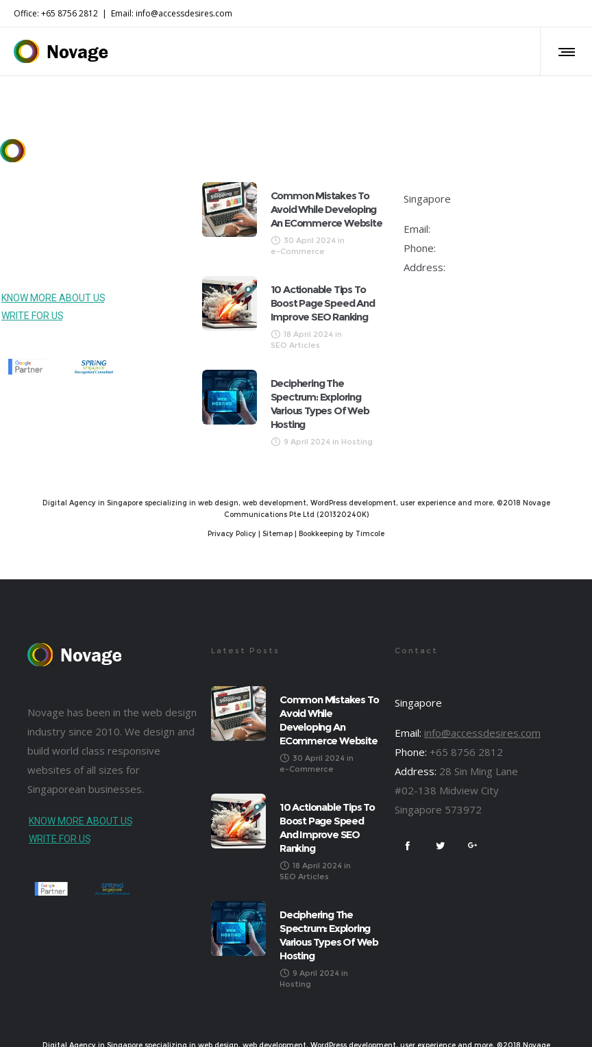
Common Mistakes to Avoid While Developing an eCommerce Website (326, 209)
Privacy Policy (232, 533)
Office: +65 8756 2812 (56, 13)
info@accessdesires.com (491, 229)
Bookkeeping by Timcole (341, 533)
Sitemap (277, 533)
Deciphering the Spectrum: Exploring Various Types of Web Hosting (320, 404)
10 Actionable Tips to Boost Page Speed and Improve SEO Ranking (323, 303)
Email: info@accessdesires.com (171, 13)
